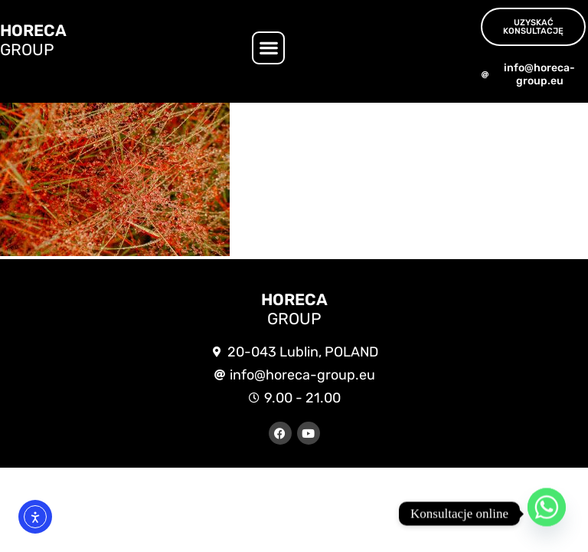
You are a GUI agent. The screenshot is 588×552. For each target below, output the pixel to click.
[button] (268, 47)
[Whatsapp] (547, 514)
